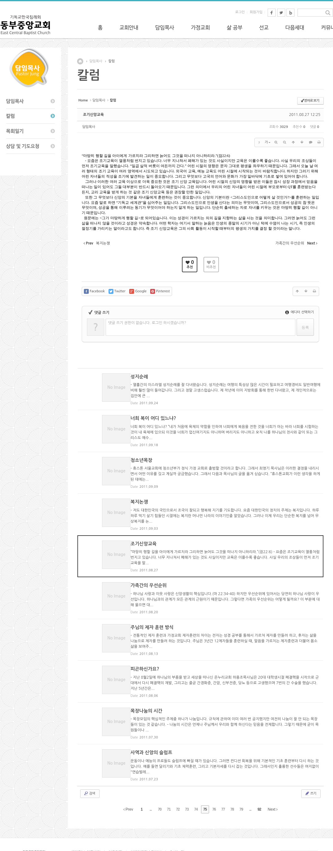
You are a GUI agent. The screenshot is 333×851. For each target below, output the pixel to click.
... (151, 777)
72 (177, 777)
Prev (128, 777)
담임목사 (95, 61)
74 (196, 777)
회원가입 (256, 12)
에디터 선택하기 (299, 312)
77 (223, 777)
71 (169, 777)
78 (232, 777)
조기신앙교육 (93, 115)
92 (259, 777)
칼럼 (111, 61)
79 (241, 777)
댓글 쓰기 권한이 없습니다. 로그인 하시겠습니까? (147, 323)
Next (273, 777)
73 (186, 777)
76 (214, 777)
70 (159, 777)
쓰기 (310, 760)
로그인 (240, 12)
